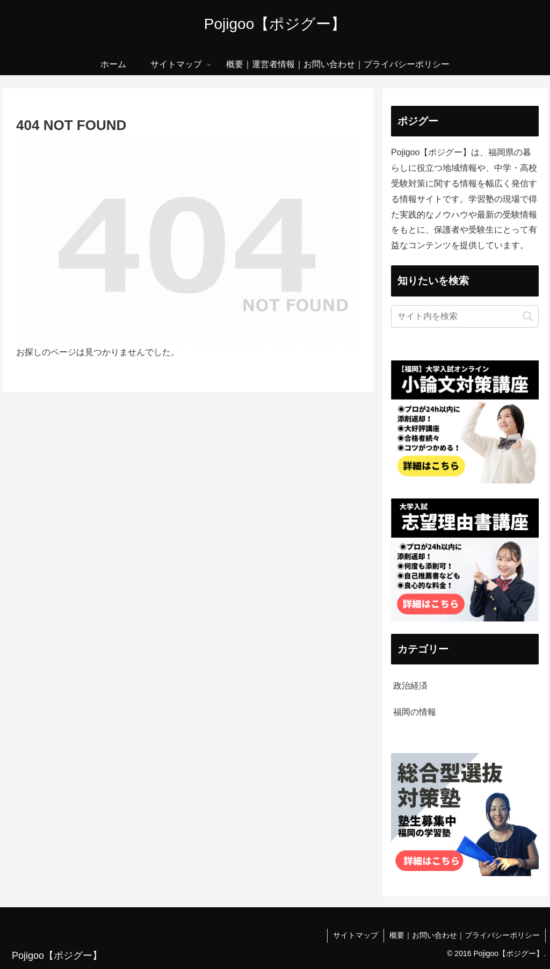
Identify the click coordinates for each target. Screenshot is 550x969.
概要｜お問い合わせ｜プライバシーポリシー (464, 935)
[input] (464, 316)
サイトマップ (355, 935)
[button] (527, 316)
